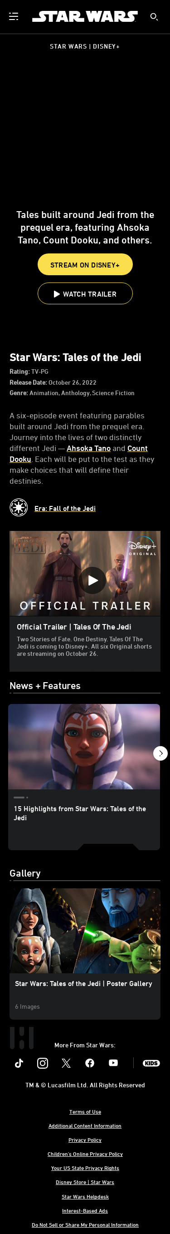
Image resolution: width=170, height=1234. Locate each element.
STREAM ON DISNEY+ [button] (85, 265)
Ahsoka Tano (89, 447)
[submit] (154, 17)
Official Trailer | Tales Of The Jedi (74, 626)
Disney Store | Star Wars (85, 1182)
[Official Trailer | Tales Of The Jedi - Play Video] (92, 580)
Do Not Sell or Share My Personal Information (85, 1224)
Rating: (20, 371)
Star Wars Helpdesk (85, 1196)
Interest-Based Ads (85, 1210)
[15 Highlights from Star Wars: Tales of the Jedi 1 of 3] (84, 746)
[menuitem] (14, 16)
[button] (85, 293)
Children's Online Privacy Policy (85, 1153)
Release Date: (29, 382)
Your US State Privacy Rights (85, 1168)
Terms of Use (85, 1111)
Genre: (19, 392)
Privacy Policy (85, 1139)
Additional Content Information (85, 1125)
